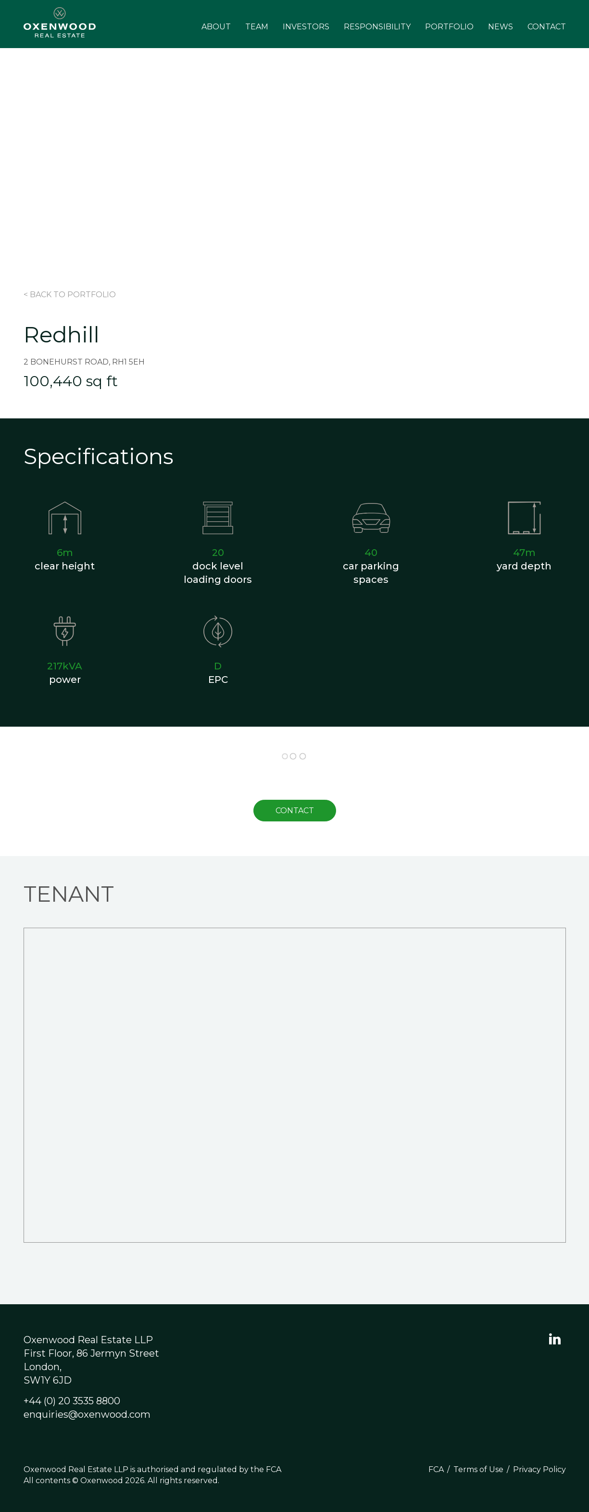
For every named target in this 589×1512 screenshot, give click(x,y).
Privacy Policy (539, 1469)
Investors (306, 26)
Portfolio (449, 26)
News (500, 26)
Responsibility (377, 26)
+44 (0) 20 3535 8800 (72, 1401)
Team (256, 26)
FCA (436, 1469)
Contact (546, 26)
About (216, 26)
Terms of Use (478, 1469)
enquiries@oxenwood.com (87, 1414)
